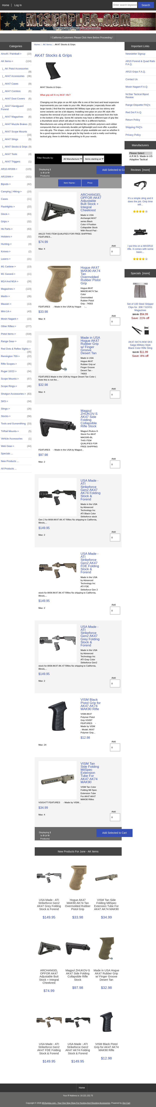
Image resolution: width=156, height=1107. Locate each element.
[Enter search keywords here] (125, 5)
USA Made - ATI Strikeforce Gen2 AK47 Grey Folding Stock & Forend (90, 636)
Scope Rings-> (16, 386)
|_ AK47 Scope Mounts (16, 132)
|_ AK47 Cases (16, 83)
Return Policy (132, 119)
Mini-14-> (16, 311)
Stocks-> (16, 416)
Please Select (140, 153)
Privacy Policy (133, 134)
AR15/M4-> (16, 176)
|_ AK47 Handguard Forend (16, 108)
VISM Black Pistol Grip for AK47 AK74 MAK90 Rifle (90, 704)
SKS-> (16, 401)
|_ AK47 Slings (16, 139)
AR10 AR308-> (16, 169)
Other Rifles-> (16, 326)
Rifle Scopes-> (16, 363)
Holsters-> (16, 236)
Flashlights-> (16, 206)
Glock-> (16, 214)
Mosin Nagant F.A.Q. (136, 86)
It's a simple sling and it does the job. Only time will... (140, 191)
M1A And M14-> (16, 281)
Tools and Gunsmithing (16, 423)
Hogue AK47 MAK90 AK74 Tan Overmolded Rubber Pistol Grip (90, 275)
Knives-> (16, 251)
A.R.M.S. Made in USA (140, 156)
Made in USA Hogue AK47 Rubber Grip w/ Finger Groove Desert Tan (90, 345)
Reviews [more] (140, 169)
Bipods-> (16, 184)
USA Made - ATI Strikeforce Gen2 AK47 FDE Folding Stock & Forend (89, 563)
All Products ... (9, 468)
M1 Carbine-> (16, 266)
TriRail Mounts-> (16, 431)
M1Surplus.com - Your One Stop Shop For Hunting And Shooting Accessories (76, 1103)
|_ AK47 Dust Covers (16, 98)
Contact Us (131, 79)
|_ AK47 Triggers (16, 161)
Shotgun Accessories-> (16, 393)
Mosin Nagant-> (16, 318)
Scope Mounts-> (16, 378)
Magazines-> (16, 288)
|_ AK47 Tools (16, 154)
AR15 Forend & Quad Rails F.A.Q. (140, 63)
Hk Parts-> (16, 229)
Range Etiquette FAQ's (137, 104)
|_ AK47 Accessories (16, 76)
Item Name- (70, 182)
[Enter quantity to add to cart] (115, 251)
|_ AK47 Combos (16, 91)
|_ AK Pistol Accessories (16, 69)
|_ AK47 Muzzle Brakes (16, 124)
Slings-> (16, 408)
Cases (16, 199)
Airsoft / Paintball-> (16, 53)
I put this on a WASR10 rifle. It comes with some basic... (140, 238)
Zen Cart (126, 1103)
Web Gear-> (16, 446)
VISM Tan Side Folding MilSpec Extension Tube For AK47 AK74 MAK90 (89, 773)
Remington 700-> (16, 356)
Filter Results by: (45, 157)
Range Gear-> (16, 341)
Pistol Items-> (16, 333)
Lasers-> (16, 258)
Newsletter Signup (135, 53)
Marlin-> (16, 296)
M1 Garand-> (16, 274)
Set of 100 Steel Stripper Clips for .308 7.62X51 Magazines (140, 297)
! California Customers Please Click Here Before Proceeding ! (82, 37)
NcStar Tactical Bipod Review (137, 96)
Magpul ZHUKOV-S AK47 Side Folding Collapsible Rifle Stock (88, 418)
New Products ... (10, 461)
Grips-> (16, 221)
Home (5, 5)
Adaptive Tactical (140, 159)
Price (89, 182)
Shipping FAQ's (133, 127)
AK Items (47, 44)
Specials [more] (140, 273)
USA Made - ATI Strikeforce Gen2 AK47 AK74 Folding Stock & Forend (90, 490)
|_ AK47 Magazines (16, 116)
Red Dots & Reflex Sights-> (16, 349)
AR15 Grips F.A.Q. (135, 71)
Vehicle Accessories (16, 438)
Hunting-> (16, 244)
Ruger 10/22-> (16, 371)
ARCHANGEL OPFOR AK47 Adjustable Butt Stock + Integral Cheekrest (90, 202)
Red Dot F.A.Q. (133, 112)
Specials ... (7, 453)
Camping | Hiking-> (16, 191)
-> (16, 61)
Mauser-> (16, 304)
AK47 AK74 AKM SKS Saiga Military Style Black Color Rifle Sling (140, 337)
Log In (18, 5)
